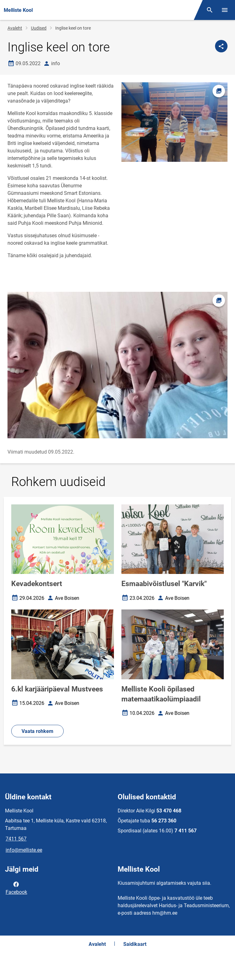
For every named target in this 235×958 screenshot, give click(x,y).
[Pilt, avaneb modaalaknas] (117, 365)
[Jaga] (221, 46)
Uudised (39, 28)
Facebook (16, 887)
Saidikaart (134, 944)
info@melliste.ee (24, 850)
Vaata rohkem (37, 731)
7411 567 (16, 839)
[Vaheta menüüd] (224, 10)
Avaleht (14, 28)
